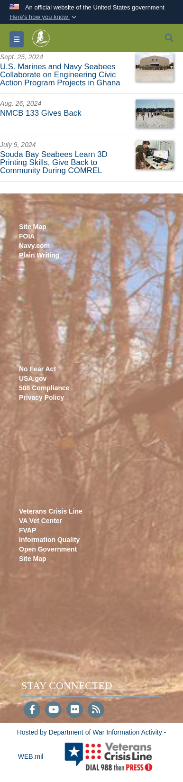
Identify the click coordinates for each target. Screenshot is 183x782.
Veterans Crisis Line (50, 511)
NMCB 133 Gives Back (41, 113)
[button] (43, 17)
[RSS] (96, 710)
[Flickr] (74, 710)
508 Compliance (44, 388)
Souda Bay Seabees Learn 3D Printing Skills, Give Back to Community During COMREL (54, 162)
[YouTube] (53, 710)
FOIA (27, 236)
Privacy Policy (41, 397)
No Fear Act (37, 369)
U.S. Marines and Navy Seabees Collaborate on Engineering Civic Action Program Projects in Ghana (60, 74)
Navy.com (34, 245)
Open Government (48, 549)
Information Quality (49, 539)
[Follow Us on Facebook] (32, 710)
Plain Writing (39, 255)
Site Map (32, 226)
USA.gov (32, 378)
